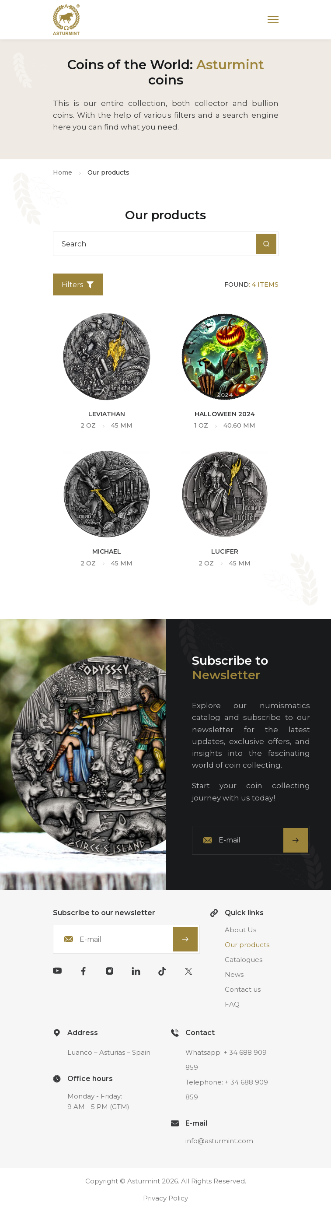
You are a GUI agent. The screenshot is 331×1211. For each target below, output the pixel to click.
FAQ (232, 1004)
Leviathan (106, 414)
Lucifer (224, 551)
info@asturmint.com (219, 1141)
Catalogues (243, 959)
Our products (247, 945)
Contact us (243, 989)
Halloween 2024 (225, 414)
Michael (106, 551)
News (234, 974)
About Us (240, 930)
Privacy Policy (165, 1198)
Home (62, 172)
